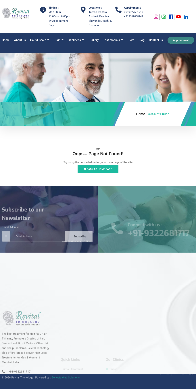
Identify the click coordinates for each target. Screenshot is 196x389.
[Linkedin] (185, 17)
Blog (142, 40)
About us (20, 40)
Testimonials (113, 40)
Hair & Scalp (39, 40)
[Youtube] (178, 17)
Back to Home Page (98, 169)
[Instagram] (156, 17)
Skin (59, 40)
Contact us (156, 40)
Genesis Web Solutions (65, 373)
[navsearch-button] (5, 49)
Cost (131, 40)
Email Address (11, 233)
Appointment (181, 40)
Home (6, 40)
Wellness (76, 40)
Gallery (94, 40)
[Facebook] (170, 17)
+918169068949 (133, 16)
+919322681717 (133, 12)
